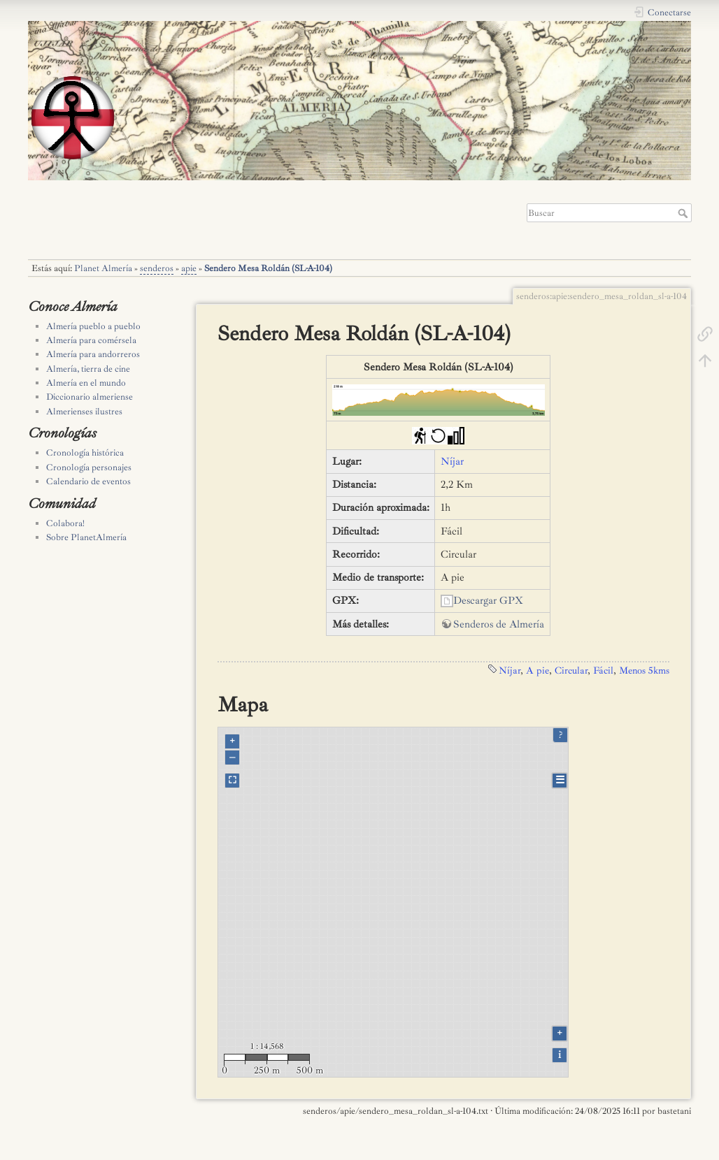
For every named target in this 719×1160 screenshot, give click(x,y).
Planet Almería (103, 268)
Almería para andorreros (93, 354)
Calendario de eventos (88, 481)
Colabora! (65, 523)
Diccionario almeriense (89, 397)
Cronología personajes (88, 467)
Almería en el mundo (86, 383)
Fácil (603, 670)
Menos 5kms (644, 670)
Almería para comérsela (91, 340)
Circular (571, 670)
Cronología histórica (85, 452)
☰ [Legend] (559, 780)
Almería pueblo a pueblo (93, 326)
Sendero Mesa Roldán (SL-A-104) (268, 268)
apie (189, 268)
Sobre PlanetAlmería (86, 537)
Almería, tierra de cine (88, 369)
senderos (156, 268)
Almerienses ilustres (84, 411)
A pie (537, 670)
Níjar (452, 461)
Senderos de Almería (498, 624)
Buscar (684, 213)
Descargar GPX (488, 600)
